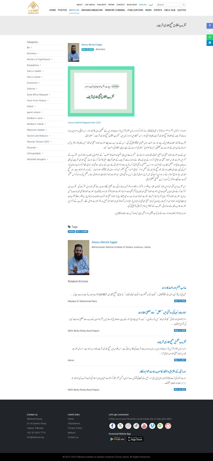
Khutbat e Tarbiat (37, 124)
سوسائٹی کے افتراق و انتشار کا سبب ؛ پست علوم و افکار (162, 372)
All (29, 47)
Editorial (32, 88)
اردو (151, 5)
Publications (135, 10)
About (80, 5)
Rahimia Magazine (92, 10)
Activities (33, 53)
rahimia (71, 232)
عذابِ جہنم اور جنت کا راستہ (174, 288)
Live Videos (90, 5)
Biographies (34, 65)
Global (31, 106)
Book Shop (132, 5)
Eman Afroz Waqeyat (39, 94)
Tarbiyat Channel (115, 10)
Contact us (73, 437)
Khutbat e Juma (36, 118)
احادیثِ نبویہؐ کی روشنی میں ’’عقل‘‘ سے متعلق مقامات (162, 313)
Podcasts (101, 5)
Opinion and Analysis (39, 135)
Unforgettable (35, 153)
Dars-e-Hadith (35, 71)
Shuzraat (33, 147)
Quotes (181, 10)
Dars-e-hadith (81, 232)
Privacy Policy (75, 428)
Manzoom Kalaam (37, 130)
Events (158, 10)
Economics (34, 82)
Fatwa (111, 5)
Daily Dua (169, 10)
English (142, 5)
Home (52, 10)
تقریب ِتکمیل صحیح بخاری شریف (171, 342)
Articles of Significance (40, 59)
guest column (35, 112)
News (148, 10)
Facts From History (38, 100)
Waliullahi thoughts (38, 159)
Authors (72, 432)
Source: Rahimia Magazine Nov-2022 (84, 122)
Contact (121, 5)
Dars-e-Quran (35, 77)
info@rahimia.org (35, 437)
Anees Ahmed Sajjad (92, 44)
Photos (62, 10)
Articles (74, 10)
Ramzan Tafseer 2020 (39, 141)
